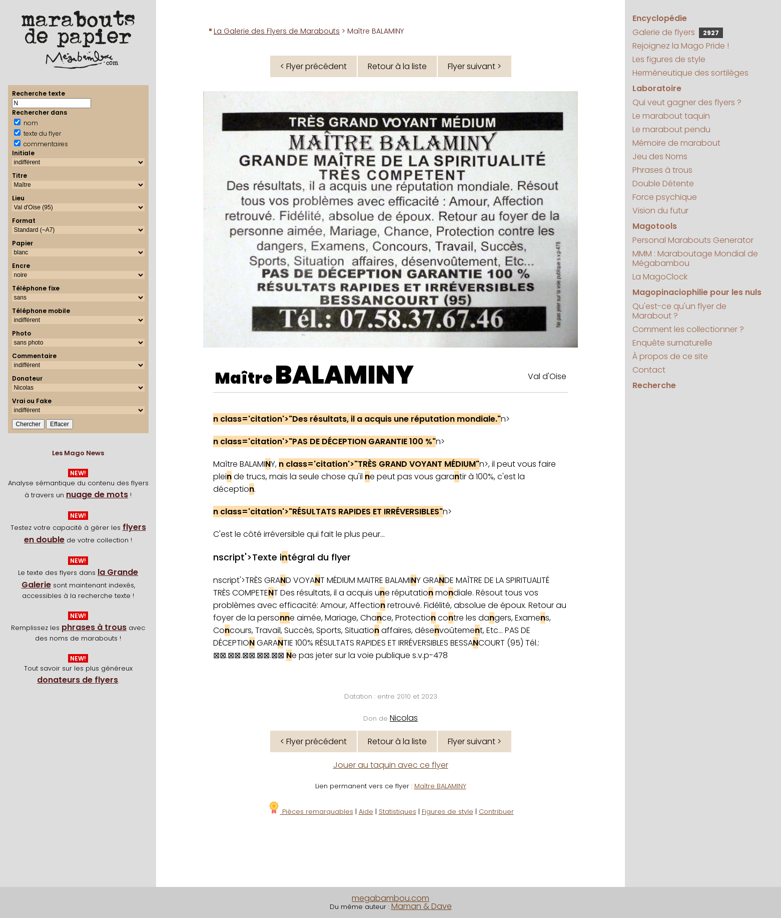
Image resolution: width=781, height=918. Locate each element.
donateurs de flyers (77, 680)
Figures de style (447, 811)
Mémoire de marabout (676, 143)
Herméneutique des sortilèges (690, 73)
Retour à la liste (397, 66)
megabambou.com (390, 898)
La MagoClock (659, 276)
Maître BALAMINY (440, 786)
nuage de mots (97, 494)
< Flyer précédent (313, 66)
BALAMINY (344, 375)
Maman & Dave (421, 906)
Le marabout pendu (671, 129)
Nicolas (404, 718)
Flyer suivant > (474, 66)
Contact (648, 370)
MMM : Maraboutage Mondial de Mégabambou (695, 258)
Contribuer (496, 811)
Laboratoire (656, 88)
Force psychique (664, 197)
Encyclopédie (659, 18)
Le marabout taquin (671, 116)
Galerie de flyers (677, 32)
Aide (366, 811)
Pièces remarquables (310, 811)
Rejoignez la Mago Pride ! (680, 46)
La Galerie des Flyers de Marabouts (277, 31)
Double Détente (663, 183)
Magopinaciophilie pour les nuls (696, 292)
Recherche (654, 385)
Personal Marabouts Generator (692, 240)
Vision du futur (660, 210)
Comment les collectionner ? (688, 329)
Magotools (654, 226)
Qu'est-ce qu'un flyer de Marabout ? (679, 311)
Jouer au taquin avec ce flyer (390, 765)
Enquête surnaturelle (672, 343)
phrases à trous (94, 627)
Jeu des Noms (659, 156)
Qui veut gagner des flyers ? (686, 102)
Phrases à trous (662, 170)
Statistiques (397, 811)
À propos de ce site (670, 356)
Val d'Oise (547, 376)
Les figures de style (668, 59)
